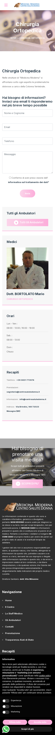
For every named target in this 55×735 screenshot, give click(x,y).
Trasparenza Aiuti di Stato (19, 639)
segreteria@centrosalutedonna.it (23, 392)
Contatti (9, 626)
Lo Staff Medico (14, 613)
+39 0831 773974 (25, 380)
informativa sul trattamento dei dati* (28, 182)
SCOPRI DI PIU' (27, 484)
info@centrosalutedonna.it (33, 399)
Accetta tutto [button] (40, 722)
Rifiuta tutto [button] (15, 722)
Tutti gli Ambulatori (28, 222)
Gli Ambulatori (13, 620)
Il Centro (9, 607)
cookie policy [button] (45, 675)
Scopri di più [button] (27, 729)
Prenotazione (12, 633)
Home (14, 38)
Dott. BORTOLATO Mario (25, 294)
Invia (27, 193)
